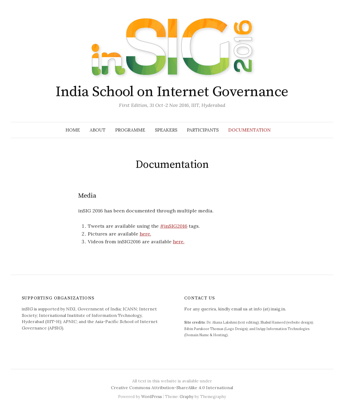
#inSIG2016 (173, 226)
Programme (130, 130)
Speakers (166, 130)
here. (145, 234)
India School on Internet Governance (172, 92)
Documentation (249, 130)
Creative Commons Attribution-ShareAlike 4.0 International (172, 387)
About (98, 130)
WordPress (151, 396)
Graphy (187, 396)
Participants (203, 130)
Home (73, 130)
